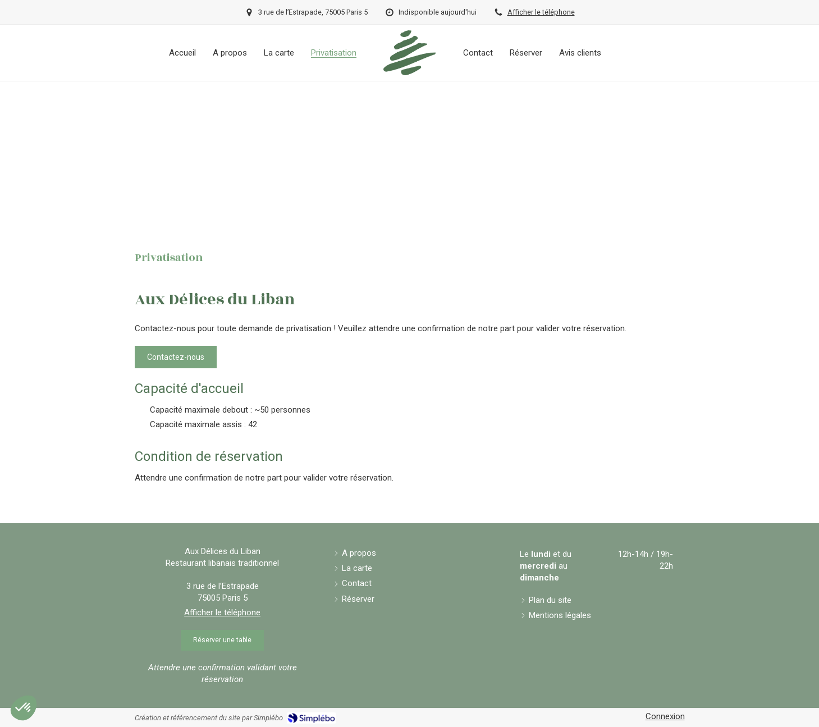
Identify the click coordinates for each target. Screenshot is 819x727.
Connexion (665, 716)
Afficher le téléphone (541, 12)
